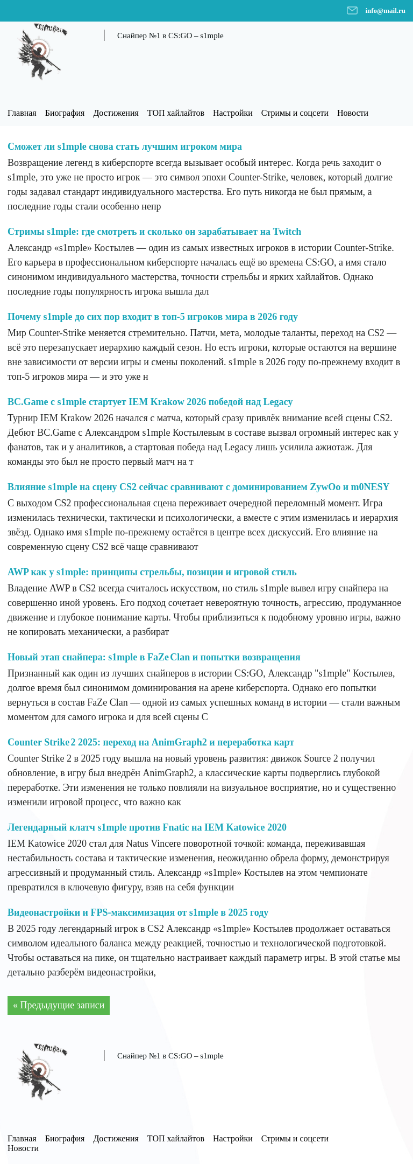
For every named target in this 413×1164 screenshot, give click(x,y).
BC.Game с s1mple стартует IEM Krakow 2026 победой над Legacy (150, 401)
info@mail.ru (385, 10)
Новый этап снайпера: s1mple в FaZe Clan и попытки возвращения (154, 657)
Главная (22, 112)
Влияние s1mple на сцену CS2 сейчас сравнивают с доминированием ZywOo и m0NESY (199, 487)
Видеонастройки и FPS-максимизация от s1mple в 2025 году (138, 912)
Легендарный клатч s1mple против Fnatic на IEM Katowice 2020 (147, 827)
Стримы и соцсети (295, 112)
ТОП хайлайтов (175, 112)
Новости (352, 112)
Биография (65, 112)
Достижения (115, 112)
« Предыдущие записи (58, 1005)
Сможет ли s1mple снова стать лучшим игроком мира (125, 146)
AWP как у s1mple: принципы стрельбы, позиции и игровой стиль (152, 572)
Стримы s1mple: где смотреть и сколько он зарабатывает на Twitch (154, 231)
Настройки (233, 112)
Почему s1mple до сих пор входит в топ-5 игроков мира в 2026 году (153, 316)
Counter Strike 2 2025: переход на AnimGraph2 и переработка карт (151, 742)
